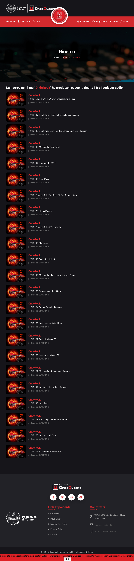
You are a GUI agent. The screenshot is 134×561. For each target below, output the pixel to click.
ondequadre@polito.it (102, 525)
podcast (66, 57)
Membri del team (57, 524)
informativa (128, 556)
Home (57, 57)
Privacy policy (55, 529)
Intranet (52, 534)
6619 (114, 531)
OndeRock (34, 95)
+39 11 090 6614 (103, 531)
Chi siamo (54, 513)
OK (67, 559)
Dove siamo (55, 519)
